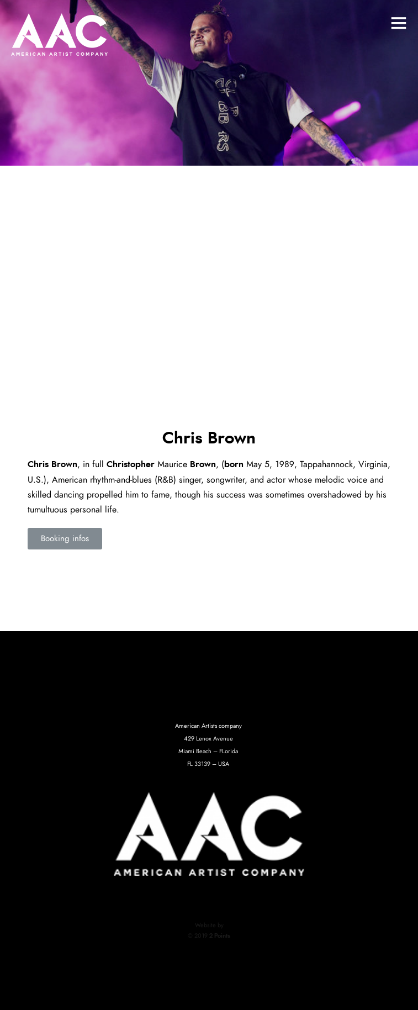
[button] (65, 538)
